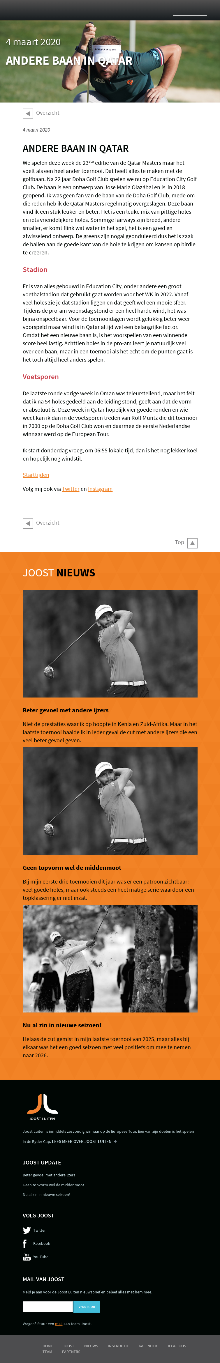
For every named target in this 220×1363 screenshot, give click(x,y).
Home (48, 1345)
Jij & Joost (177, 1345)
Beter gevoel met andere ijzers (66, 710)
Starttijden (36, 474)
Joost (59, 572)
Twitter (71, 488)
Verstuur (87, 1306)
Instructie (118, 1345)
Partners (71, 1351)
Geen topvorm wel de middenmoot (72, 867)
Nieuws (91, 1345)
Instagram (100, 488)
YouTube (40, 1256)
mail (59, 1323)
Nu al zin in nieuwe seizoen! (62, 1025)
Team (47, 1351)
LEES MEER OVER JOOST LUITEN (82, 1141)
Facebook (41, 1243)
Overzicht (47, 112)
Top (179, 542)
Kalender (148, 1345)
